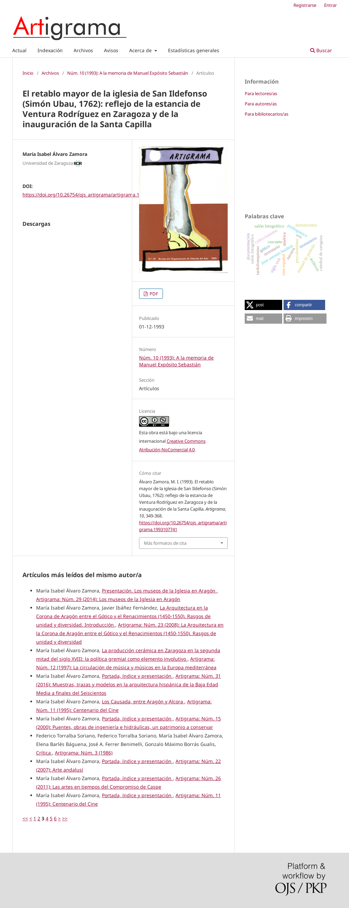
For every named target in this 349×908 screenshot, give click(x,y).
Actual (19, 50)
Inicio (27, 73)
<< (25, 818)
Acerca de (141, 50)
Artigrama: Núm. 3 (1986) (83, 752)
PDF (153, 294)
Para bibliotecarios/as (266, 114)
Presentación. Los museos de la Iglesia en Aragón (159, 590)
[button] (263, 305)
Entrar (330, 5)
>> (64, 818)
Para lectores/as (261, 93)
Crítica (44, 752)
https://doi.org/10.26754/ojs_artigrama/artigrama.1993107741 (93, 194)
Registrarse (304, 5)
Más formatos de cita (165, 543)
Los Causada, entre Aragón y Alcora (143, 701)
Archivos (83, 50)
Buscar (321, 50)
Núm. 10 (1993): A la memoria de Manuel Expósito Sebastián (127, 73)
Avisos (111, 50)
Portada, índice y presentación (137, 676)
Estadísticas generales (193, 50)
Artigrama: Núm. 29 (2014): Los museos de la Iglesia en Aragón (108, 599)
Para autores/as (261, 104)
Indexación (50, 50)
